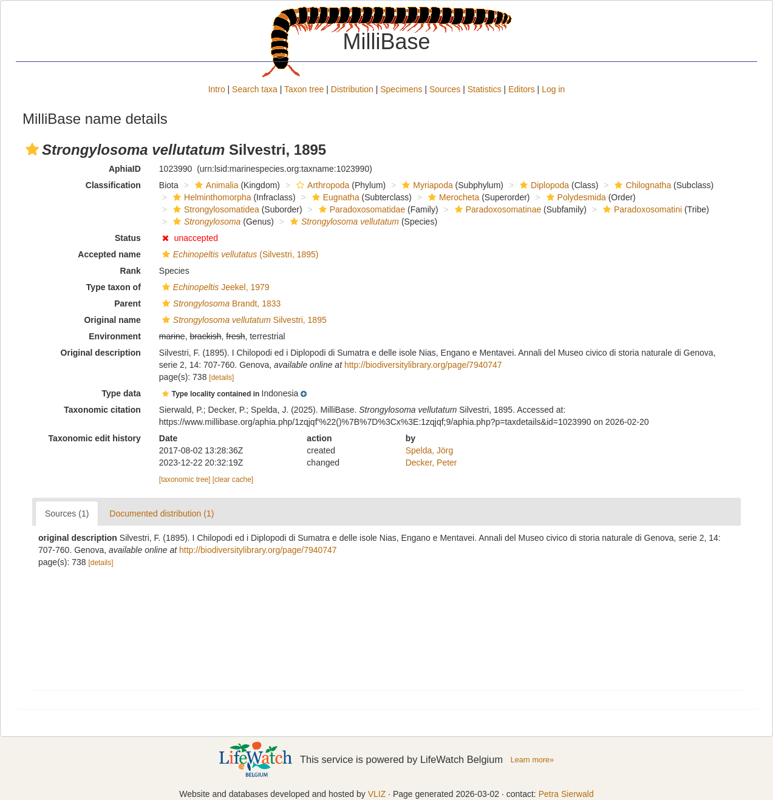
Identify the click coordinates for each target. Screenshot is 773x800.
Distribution (352, 89)
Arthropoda (321, 185)
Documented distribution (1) (161, 513)
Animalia (215, 185)
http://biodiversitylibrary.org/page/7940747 (423, 365)
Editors (521, 89)
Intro (216, 89)
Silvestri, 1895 (243, 320)
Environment (115, 336)
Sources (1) (67, 513)
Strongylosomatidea (214, 209)
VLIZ (377, 794)
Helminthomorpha (210, 197)
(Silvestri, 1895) (239, 254)
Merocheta (452, 197)
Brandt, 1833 (220, 303)
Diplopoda (543, 185)
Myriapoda (425, 185)
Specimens (401, 89)
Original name (112, 320)
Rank (130, 271)
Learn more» (532, 760)
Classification (113, 185)
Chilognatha (641, 185)
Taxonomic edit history (95, 438)
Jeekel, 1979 (214, 287)
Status (128, 238)
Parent (127, 303)
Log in (553, 89)
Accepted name (109, 254)
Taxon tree (304, 89)
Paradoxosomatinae (497, 209)
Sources (444, 89)
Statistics (485, 89)
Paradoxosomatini (641, 209)
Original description (101, 353)
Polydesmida (574, 197)
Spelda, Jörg (430, 450)
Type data (121, 393)
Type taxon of (113, 287)
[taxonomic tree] (185, 479)
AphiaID (125, 169)
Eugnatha (334, 197)
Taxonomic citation (102, 410)
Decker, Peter (431, 462)
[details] (221, 377)
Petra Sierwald (566, 794)
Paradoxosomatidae (361, 209)
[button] (32, 149)
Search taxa (255, 89)
